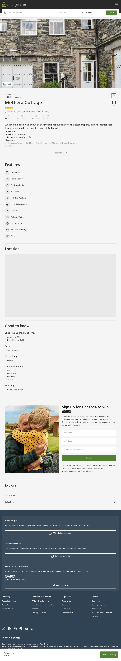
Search (111, 13)
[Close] (116, 4)
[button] (66, 13)
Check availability (109, 654)
